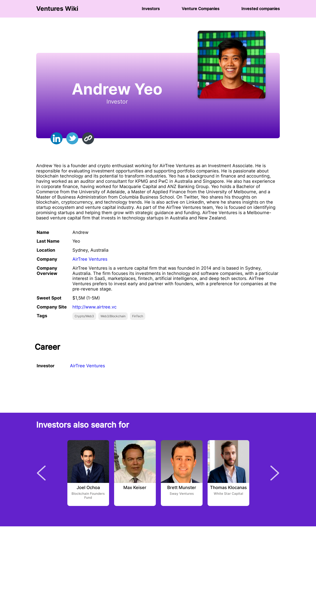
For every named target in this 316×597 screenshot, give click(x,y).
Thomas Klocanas (228, 487)
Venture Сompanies (200, 8)
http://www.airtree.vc (94, 307)
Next (275, 473)
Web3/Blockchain (113, 316)
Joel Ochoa (88, 487)
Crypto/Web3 (84, 316)
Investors (151, 8)
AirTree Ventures (89, 259)
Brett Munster (181, 487)
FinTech (137, 316)
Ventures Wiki (57, 8)
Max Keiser (134, 487)
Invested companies (260, 8)
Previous (41, 473)
